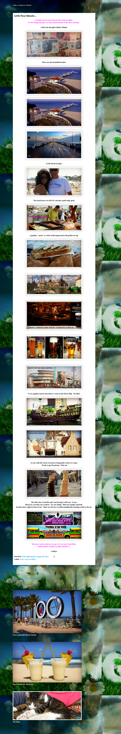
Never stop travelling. (28, 559)
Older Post (89, 568)
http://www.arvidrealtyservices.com (26, 578)
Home (54, 568)
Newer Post (19, 568)
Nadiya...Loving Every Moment (22, 5)
